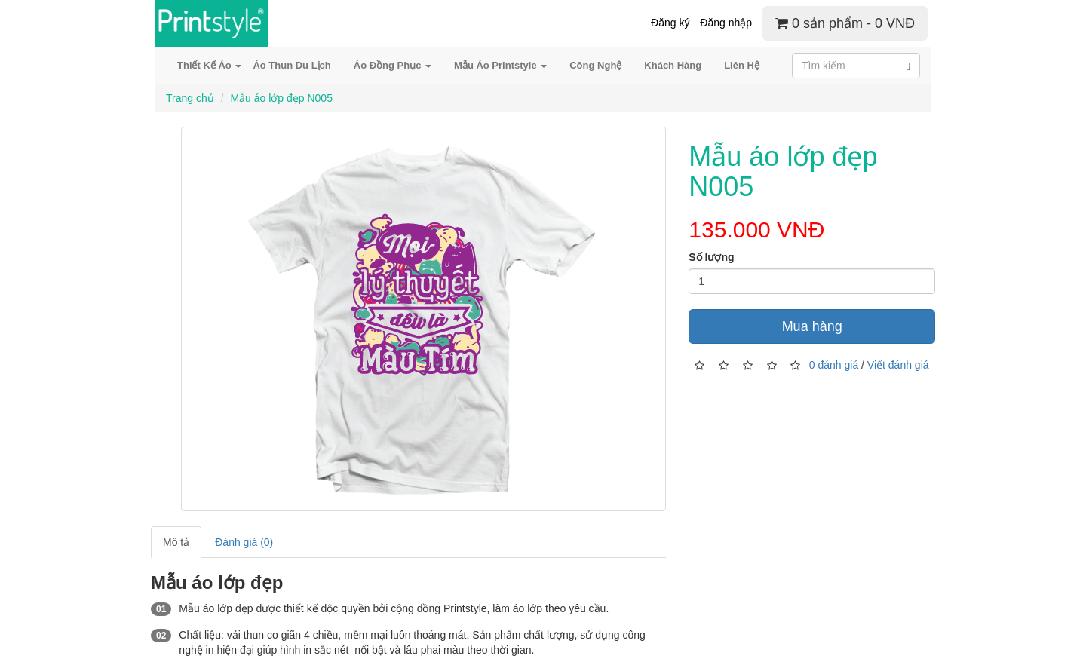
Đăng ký (670, 23)
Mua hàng (812, 326)
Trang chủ (190, 98)
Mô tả (176, 542)
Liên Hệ (741, 65)
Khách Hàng (672, 65)
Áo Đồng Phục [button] (392, 65)
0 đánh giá (833, 364)
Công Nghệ (595, 65)
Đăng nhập (726, 23)
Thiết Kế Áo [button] (209, 65)
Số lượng (711, 257)
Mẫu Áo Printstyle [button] (500, 65)
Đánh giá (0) (244, 542)
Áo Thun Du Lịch (291, 65)
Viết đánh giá (898, 364)
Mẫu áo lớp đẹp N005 (281, 98)
